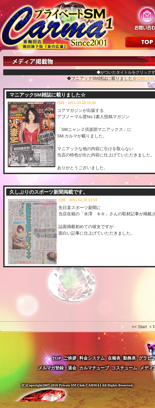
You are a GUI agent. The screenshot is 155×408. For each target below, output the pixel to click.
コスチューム (124, 367)
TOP (56, 358)
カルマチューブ (94, 367)
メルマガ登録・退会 (57, 367)
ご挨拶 (70, 358)
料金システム (92, 358)
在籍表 (114, 358)
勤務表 (129, 358)
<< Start (139, 326)
